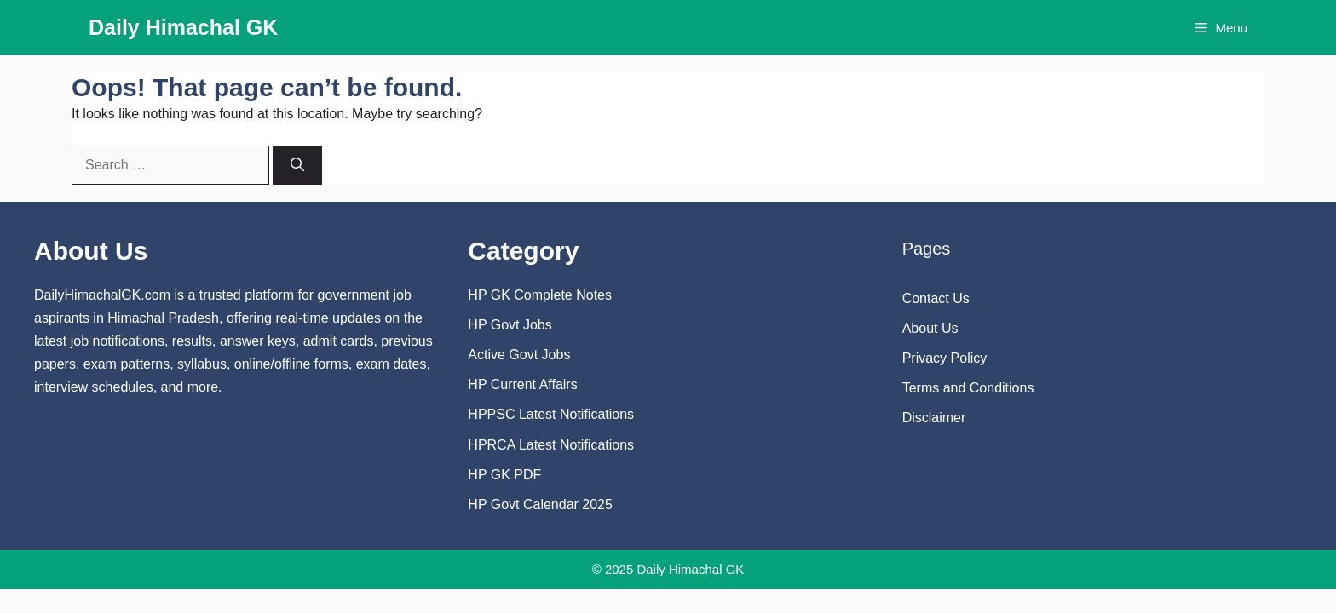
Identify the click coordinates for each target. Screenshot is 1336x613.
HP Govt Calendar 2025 (540, 504)
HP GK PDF (504, 474)
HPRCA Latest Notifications (551, 445)
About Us (930, 328)
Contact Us (936, 298)
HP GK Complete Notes (540, 295)
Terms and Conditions (968, 388)
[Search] (297, 165)
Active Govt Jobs (519, 354)
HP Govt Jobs (509, 325)
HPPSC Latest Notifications (551, 414)
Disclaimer (934, 417)
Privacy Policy (945, 358)
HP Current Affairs (522, 384)
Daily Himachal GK (183, 27)
